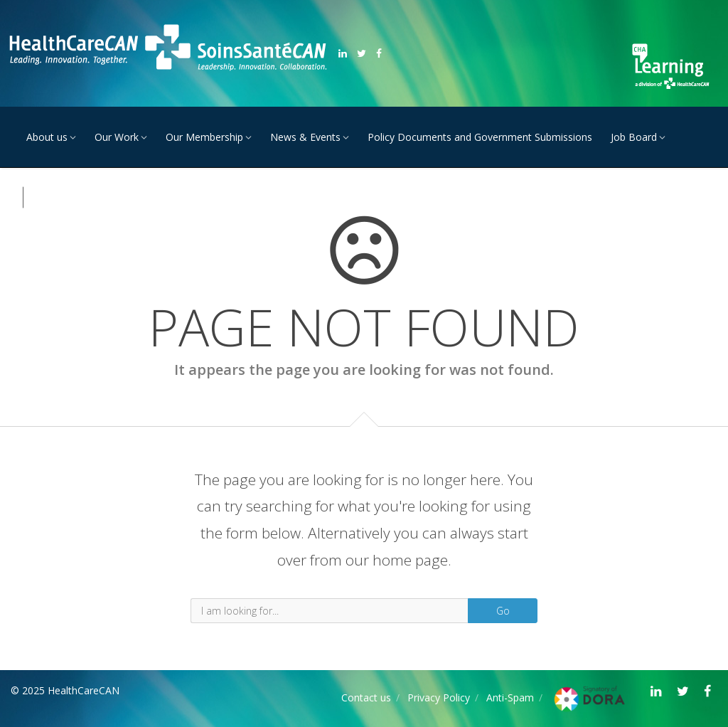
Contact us (366, 697)
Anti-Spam (510, 697)
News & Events (305, 137)
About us (47, 137)
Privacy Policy (438, 697)
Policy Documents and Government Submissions (480, 137)
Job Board (634, 137)
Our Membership (204, 137)
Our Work (117, 137)
